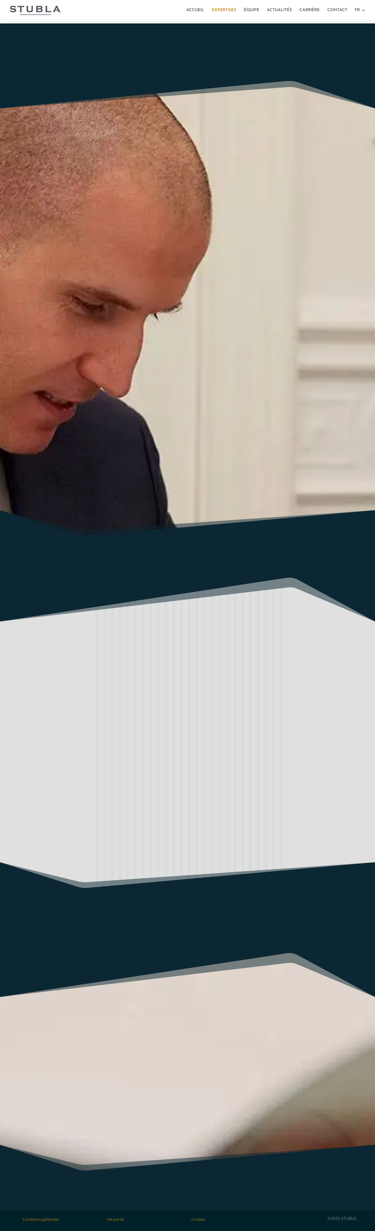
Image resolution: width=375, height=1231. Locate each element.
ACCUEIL (195, 10)
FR (357, 10)
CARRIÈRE (309, 10)
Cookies (198, 1219)
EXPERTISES (224, 10)
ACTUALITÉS (279, 10)
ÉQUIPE (251, 10)
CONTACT (337, 10)
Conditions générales (41, 1219)
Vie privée (115, 1219)
